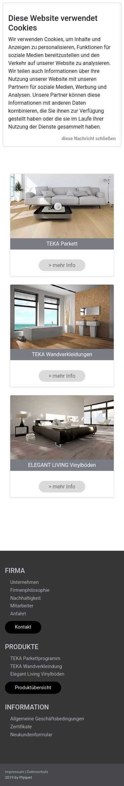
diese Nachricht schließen (89, 138)
